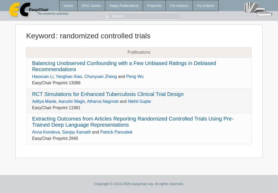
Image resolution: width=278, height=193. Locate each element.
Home (68, 6)
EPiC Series (91, 6)
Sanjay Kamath (76, 132)
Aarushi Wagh (71, 101)
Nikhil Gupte (139, 101)
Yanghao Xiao (69, 76)
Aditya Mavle (44, 101)
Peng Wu (135, 76)
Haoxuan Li (42, 76)
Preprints (154, 6)
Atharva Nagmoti (103, 101)
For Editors (205, 6)
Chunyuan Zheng (100, 76)
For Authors (179, 6)
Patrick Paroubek (116, 132)
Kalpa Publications (124, 6)
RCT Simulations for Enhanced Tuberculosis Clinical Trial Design (108, 94)
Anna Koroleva (46, 132)
